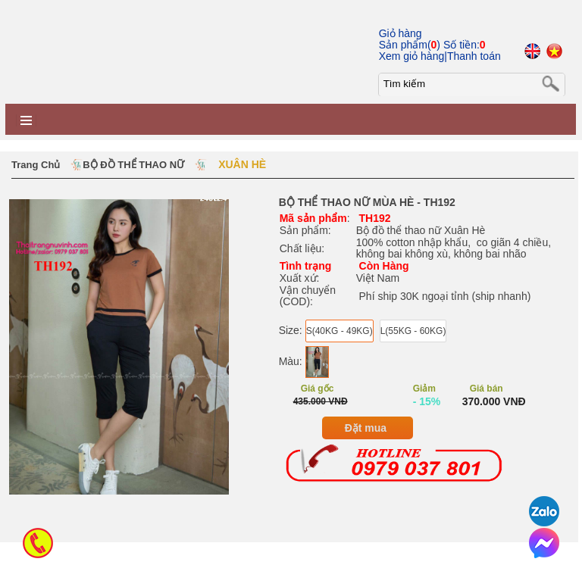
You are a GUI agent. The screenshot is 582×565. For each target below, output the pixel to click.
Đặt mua (365, 428)
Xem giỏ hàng (412, 56)
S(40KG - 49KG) (339, 331)
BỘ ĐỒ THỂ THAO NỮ (133, 164)
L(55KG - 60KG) (413, 331)
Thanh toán (474, 56)
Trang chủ (35, 164)
